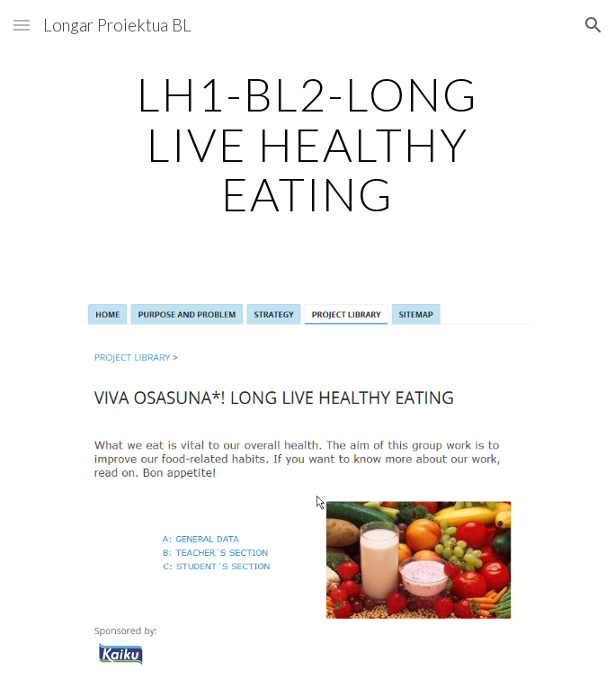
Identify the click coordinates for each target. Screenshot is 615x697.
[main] (307, 144)
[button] (21, 24)
